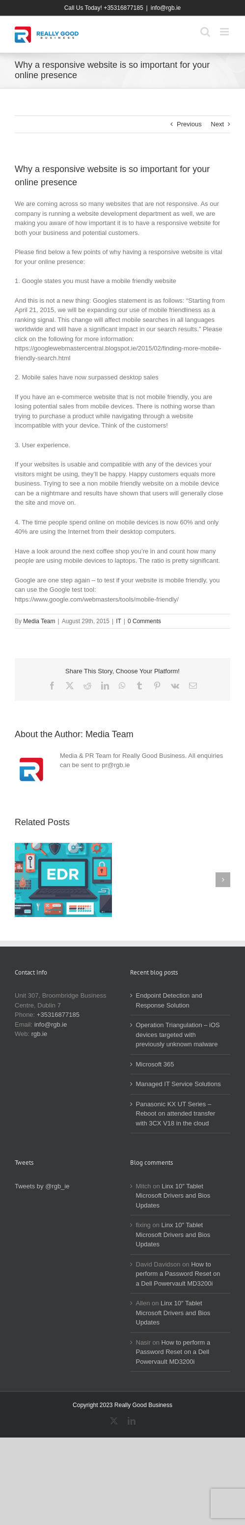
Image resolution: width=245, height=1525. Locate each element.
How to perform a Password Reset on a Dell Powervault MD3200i (178, 1274)
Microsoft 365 (155, 1064)
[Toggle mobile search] (205, 32)
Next (217, 124)
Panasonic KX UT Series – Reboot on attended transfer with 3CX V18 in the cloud (176, 1113)
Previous (189, 124)
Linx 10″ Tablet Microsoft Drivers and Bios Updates (173, 1195)
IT (118, 621)
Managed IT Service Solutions (178, 1084)
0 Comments (144, 621)
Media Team (39, 621)
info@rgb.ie (166, 7)
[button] (22, 879)
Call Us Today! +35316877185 (103, 7)
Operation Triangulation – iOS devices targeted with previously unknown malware (178, 1034)
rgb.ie (39, 1033)
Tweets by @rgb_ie (42, 1186)
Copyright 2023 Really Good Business (122, 1405)
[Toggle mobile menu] (225, 32)
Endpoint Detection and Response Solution (169, 1000)
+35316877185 (58, 1014)
